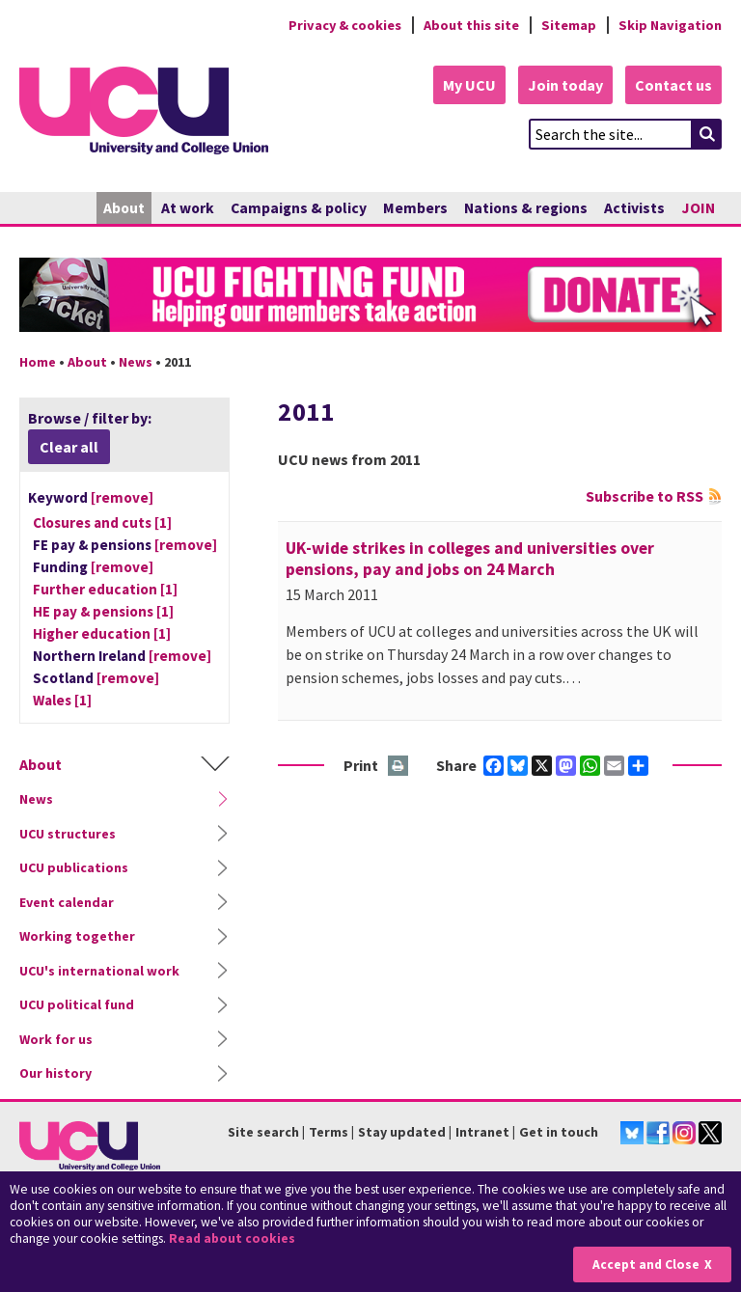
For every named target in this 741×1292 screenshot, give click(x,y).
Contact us (673, 85)
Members (415, 208)
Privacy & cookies (344, 25)
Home (37, 362)
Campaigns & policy (299, 208)
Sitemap (568, 25)
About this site (471, 25)
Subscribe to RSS (644, 496)
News (135, 362)
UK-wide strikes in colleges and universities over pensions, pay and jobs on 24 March (470, 558)
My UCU (469, 85)
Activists (634, 208)
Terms (328, 1132)
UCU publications (73, 867)
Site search (263, 1132)
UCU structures (67, 833)
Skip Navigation (670, 25)
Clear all (69, 446)
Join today (565, 85)
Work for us (56, 1039)
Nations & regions (526, 208)
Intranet (482, 1132)
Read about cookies (232, 1238)
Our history (55, 1073)
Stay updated (402, 1132)
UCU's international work (99, 970)
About (124, 208)
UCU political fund (76, 1004)
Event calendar (66, 902)
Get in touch (558, 1132)
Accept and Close (646, 1264)
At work (187, 208)
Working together (77, 936)
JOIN (698, 208)
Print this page (399, 766)
